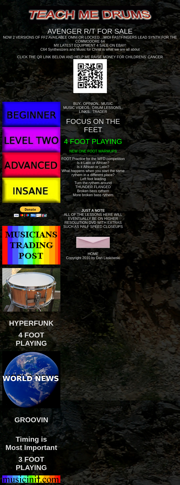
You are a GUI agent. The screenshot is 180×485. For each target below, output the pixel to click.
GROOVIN (31, 420)
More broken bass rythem (93, 195)
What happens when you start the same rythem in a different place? (93, 173)
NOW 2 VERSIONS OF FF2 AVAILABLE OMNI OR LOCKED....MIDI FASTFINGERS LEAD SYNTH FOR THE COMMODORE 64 (90, 39)
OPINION (90, 104)
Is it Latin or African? (93, 163)
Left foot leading (93, 179)
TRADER (99, 112)
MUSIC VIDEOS (76, 108)
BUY (76, 104)
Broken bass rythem (93, 191)
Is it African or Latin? (93, 167)
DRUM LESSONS (106, 108)
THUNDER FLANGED (93, 187)
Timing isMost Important (31, 443)
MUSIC (107, 104)
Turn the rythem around (93, 183)
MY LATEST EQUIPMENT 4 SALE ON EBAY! (90, 45)
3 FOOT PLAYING (31, 463)
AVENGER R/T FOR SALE (90, 31)
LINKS (84, 112)
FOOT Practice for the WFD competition (93, 159)
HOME (93, 254)
